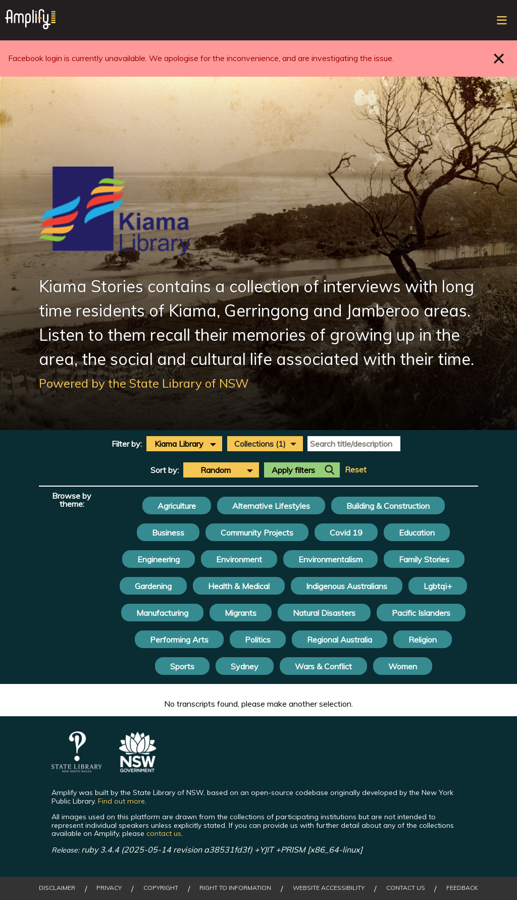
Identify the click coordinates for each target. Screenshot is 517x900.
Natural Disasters (324, 613)
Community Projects (257, 532)
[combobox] (184, 443)
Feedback (462, 887)
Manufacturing (162, 613)
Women (402, 666)
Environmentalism (330, 559)
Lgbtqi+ (438, 586)
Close (499, 58)
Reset (356, 469)
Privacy (109, 887)
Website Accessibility (329, 887)
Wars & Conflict (323, 666)
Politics (258, 639)
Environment (239, 559)
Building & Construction (388, 506)
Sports (182, 666)
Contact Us (405, 887)
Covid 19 (346, 532)
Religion (422, 639)
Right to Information (235, 887)
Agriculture (177, 506)
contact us (163, 833)
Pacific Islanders (421, 613)
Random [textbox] (215, 470)
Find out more (121, 801)
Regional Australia (339, 639)
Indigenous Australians (346, 586)
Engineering (158, 559)
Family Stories (424, 559)
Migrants (240, 613)
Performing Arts (179, 639)
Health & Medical (239, 586)
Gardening (153, 586)
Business (168, 532)
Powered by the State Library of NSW (144, 383)
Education (417, 532)
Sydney (244, 666)
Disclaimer (57, 887)
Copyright (160, 887)
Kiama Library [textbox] (178, 444)
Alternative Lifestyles (271, 506)
